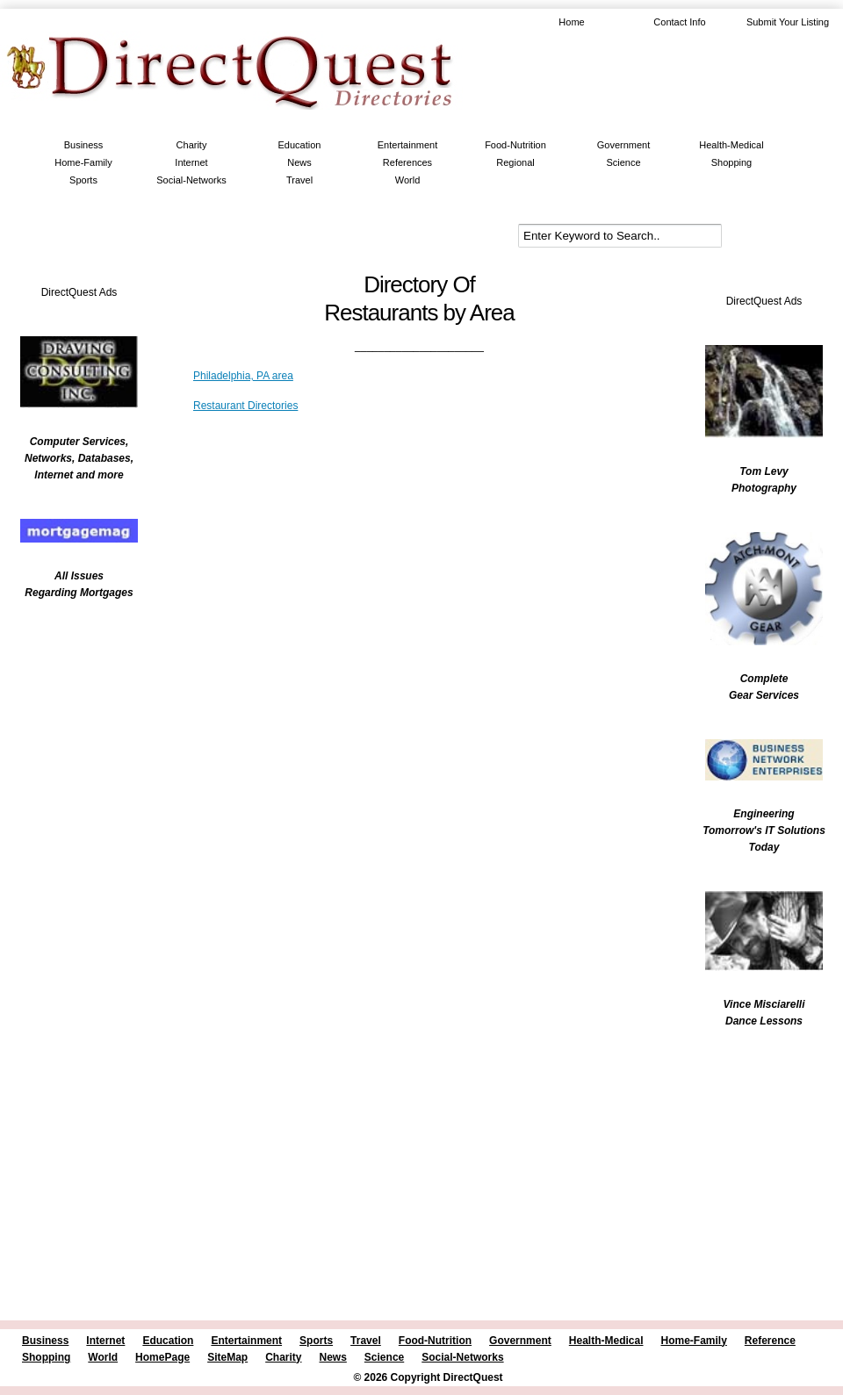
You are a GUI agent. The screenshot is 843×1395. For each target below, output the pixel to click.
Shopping (732, 162)
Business (84, 145)
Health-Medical (731, 145)
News (299, 162)
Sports (83, 180)
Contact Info (679, 22)
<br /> (70, 724)
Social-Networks (191, 180)
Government (624, 145)
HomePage (162, 1357)
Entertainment (407, 145)
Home (571, 22)
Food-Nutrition (515, 145)
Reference (770, 1340)
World (408, 180)
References (407, 162)
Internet (191, 162)
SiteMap (227, 1357)
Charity (192, 145)
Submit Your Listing (787, 22)
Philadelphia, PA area (243, 376)
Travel (299, 180)
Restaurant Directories (245, 405)
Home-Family (83, 162)
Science (623, 162)
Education (299, 145)
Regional (515, 162)
